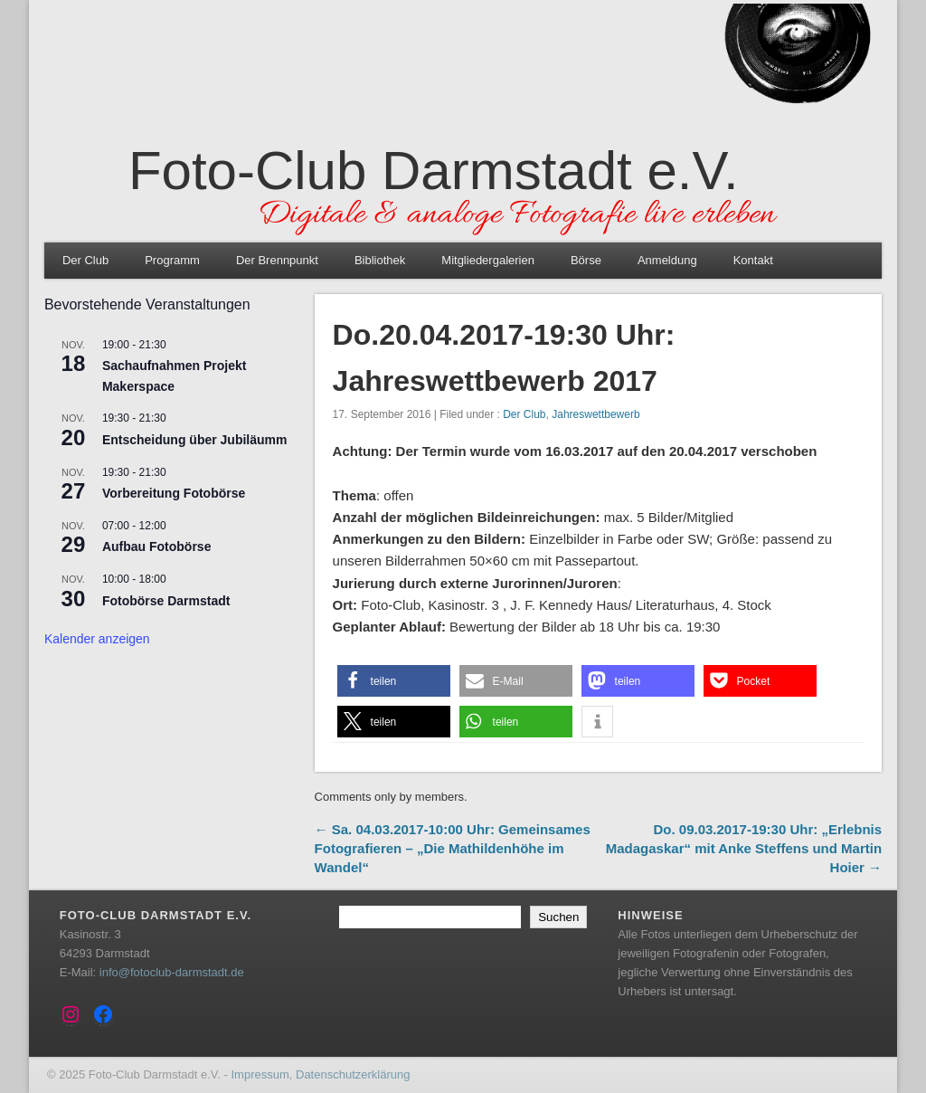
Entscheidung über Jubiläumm (195, 439)
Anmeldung (667, 260)
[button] (393, 681)
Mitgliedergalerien (487, 260)
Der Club (85, 260)
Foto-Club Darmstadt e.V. (433, 170)
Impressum (259, 1074)
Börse (586, 260)
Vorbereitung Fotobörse (173, 493)
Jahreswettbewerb (595, 414)
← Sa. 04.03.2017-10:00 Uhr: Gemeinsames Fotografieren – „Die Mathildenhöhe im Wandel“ (453, 848)
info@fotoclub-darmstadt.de (171, 972)
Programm (172, 260)
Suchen (558, 917)
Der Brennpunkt (277, 260)
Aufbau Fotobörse (157, 546)
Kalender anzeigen (97, 639)
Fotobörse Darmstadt (166, 601)
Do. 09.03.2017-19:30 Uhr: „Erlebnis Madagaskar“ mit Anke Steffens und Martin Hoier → (744, 848)
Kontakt (753, 260)
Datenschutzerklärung (353, 1074)
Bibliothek (379, 260)
